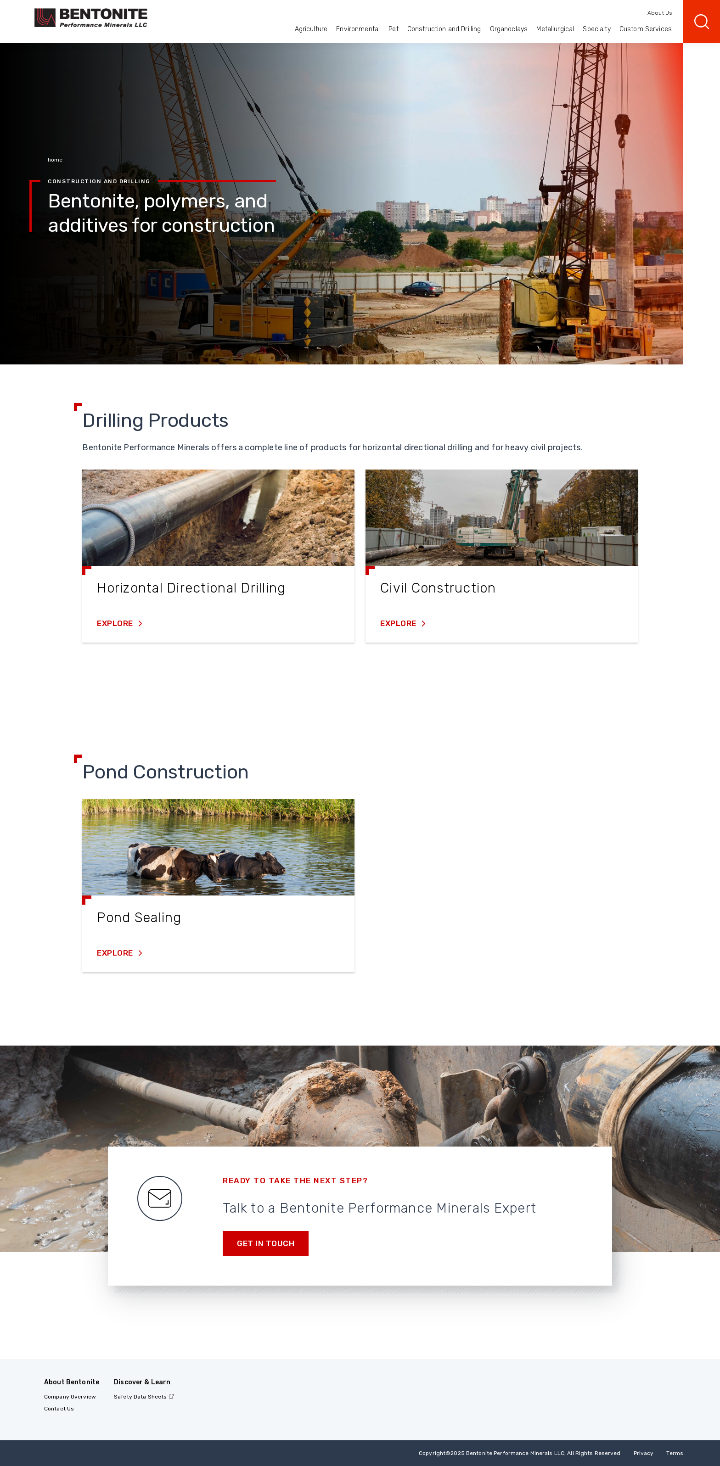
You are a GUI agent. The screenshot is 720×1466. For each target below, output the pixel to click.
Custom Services (645, 29)
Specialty (596, 29)
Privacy (644, 1453)
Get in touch (265, 1243)
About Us (659, 13)
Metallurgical (555, 29)
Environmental (358, 29)
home (55, 160)
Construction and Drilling (444, 29)
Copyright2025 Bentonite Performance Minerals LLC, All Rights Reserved (519, 1453)
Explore (116, 623)
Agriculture (311, 29)
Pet (393, 29)
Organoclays (509, 29)
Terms (674, 1453)
